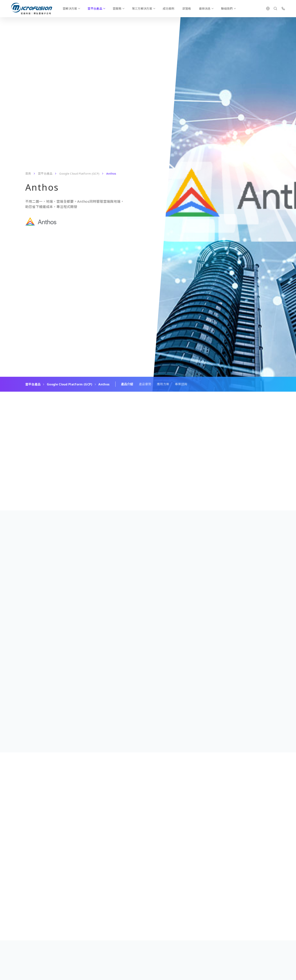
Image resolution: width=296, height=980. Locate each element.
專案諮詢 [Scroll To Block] (181, 384)
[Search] (275, 8)
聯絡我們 (227, 8)
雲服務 (117, 8)
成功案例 (168, 8)
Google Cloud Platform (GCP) (79, 173)
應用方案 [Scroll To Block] (163, 384)
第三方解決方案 (142, 8)
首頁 (28, 173)
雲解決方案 (70, 8)
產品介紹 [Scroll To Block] (127, 384)
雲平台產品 (95, 8)
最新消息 (204, 8)
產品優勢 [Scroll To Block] (145, 384)
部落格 (186, 8)
